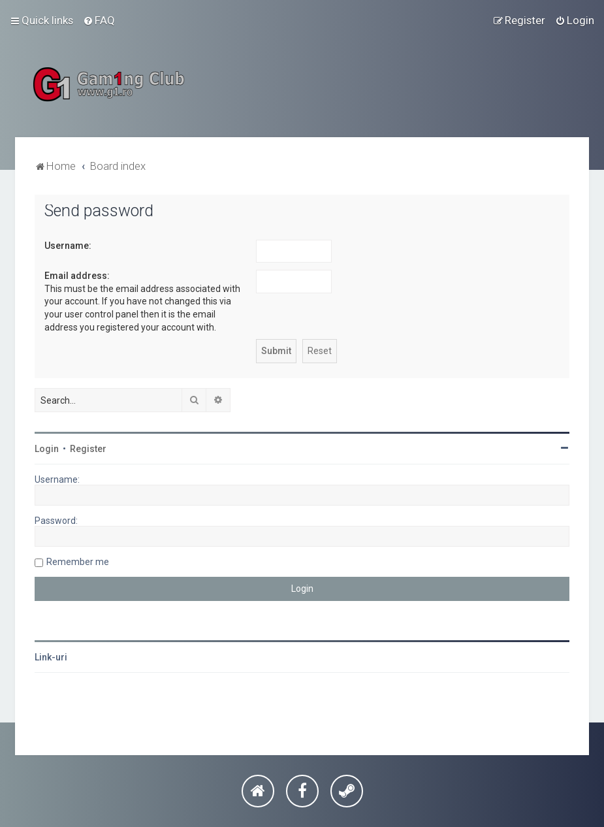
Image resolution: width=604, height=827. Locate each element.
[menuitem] (99, 20)
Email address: (77, 275)
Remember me (77, 562)
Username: (67, 245)
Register (88, 449)
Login (47, 449)
